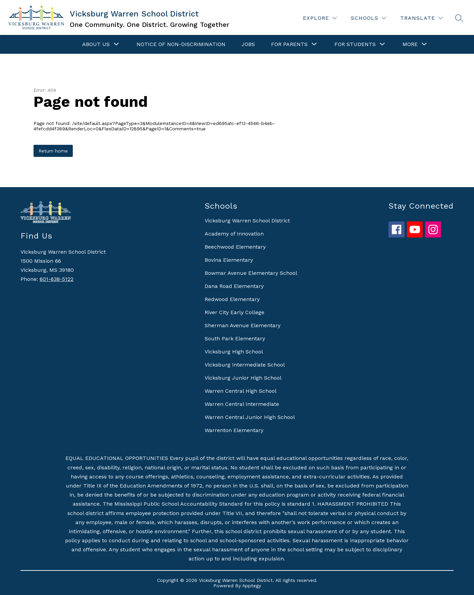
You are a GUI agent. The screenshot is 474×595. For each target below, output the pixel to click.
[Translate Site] (421, 18)
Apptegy (251, 585)
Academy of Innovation (234, 233)
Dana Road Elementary (234, 286)
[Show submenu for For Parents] (289, 44)
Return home (53, 151)
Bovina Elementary (229, 260)
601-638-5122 (56, 279)
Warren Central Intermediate (242, 404)
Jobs (248, 44)
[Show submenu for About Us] (96, 44)
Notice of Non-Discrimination (181, 44)
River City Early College (234, 312)
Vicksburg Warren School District (247, 220)
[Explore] (319, 18)
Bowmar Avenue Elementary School (251, 273)
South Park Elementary (235, 338)
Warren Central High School (240, 391)
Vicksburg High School (234, 351)
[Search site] (459, 18)
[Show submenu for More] (410, 44)
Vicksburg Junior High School (243, 378)
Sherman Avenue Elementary (242, 325)
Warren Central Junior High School (250, 417)
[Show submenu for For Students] (355, 44)
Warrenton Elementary (234, 430)
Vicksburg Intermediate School (245, 365)
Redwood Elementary (232, 299)
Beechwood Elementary (235, 247)
